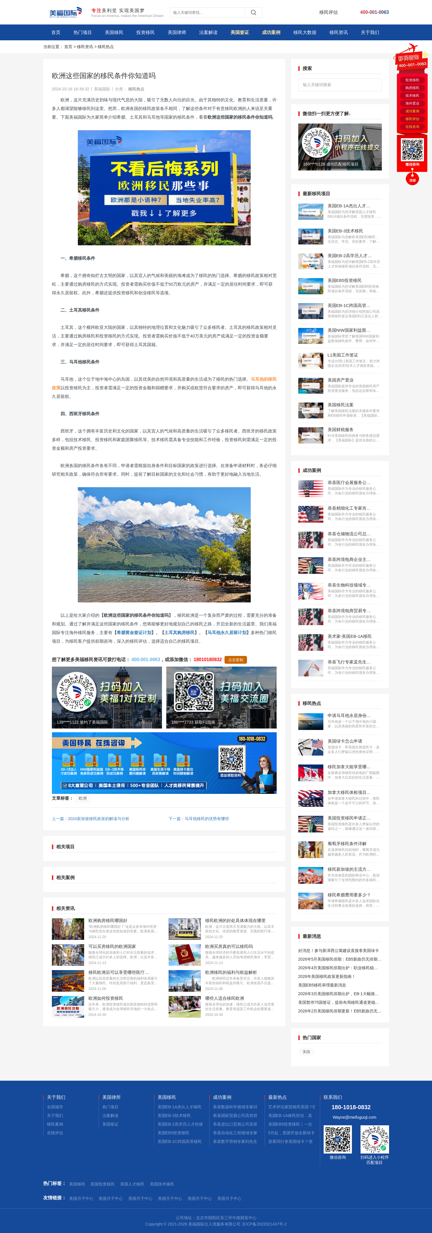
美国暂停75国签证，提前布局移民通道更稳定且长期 (339, 1003)
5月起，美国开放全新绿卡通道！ (297, 1132)
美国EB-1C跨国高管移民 (180, 1141)
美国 (306, 1052)
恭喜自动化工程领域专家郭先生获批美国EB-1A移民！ (261, 1132)
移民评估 (412, 119)
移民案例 (55, 1124)
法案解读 (208, 32)
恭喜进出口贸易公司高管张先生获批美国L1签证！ (257, 1124)
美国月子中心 (81, 1198)
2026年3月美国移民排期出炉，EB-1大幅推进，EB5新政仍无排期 (336, 994)
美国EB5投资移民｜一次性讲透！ (298, 1124)
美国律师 (177, 32)
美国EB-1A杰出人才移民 (179, 1107)
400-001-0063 (145, 659)
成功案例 (271, 32)
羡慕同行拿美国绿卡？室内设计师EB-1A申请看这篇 (314, 1141)
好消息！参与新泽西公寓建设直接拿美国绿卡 (338, 950)
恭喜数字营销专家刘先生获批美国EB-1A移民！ (255, 1141)
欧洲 (83, 798)
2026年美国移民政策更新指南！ (327, 976)
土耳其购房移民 (179, 632)
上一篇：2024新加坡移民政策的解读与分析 (90, 818)
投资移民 (145, 32)
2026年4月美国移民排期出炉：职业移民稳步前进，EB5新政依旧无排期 (338, 968)
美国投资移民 (102, 1184)
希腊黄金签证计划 (134, 632)
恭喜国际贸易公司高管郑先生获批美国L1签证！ (255, 1115)
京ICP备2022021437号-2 (264, 1224)
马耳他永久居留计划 (226, 632)
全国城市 (55, 1107)
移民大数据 (304, 32)
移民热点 (106, 46)
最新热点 (277, 1097)
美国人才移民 (132, 1184)
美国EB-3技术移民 (174, 1115)
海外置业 (412, 103)
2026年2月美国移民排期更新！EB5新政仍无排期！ (340, 1012)
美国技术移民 (162, 1184)
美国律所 (111, 1097)
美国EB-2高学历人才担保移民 (184, 1124)
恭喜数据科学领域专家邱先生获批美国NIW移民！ (257, 1107)
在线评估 (55, 1132)
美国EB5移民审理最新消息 (322, 985)
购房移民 (412, 88)
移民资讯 (338, 32)
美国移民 (114, 32)
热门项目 (82, 32)
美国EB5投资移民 (173, 1132)
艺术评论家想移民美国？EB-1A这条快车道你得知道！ (316, 1107)
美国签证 (240, 32)
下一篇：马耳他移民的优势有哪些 (199, 818)
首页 (56, 32)
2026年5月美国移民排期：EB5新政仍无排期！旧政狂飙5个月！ (340, 960)
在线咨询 (412, 127)
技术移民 (412, 96)
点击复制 (235, 660)
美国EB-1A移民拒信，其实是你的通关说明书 (308, 1115)
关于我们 (370, 32)
